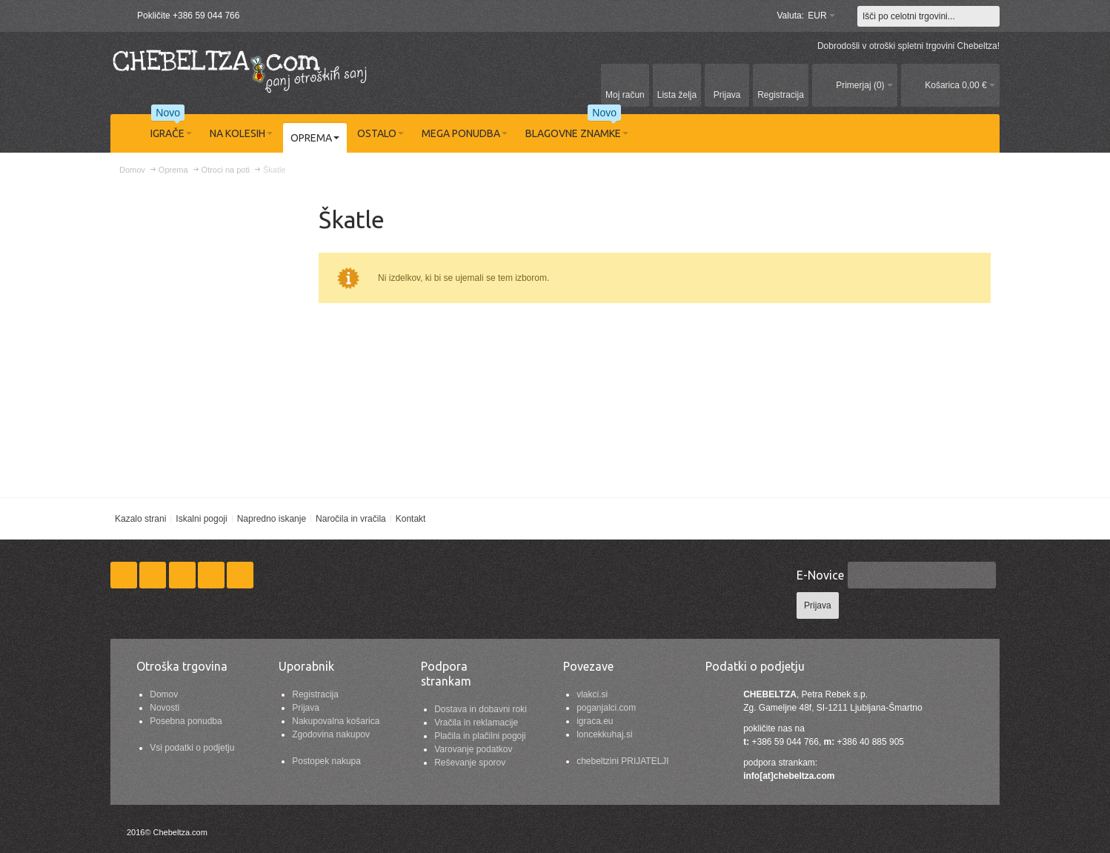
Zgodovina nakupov (331, 734)
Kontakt (411, 519)
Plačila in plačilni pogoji (479, 736)
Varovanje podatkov (473, 749)
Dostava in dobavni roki (480, 709)
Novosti (164, 708)
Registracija (315, 694)
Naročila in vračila (351, 519)
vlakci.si (592, 694)
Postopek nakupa (326, 761)
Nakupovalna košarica (335, 721)
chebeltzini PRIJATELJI (622, 761)
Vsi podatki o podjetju (192, 748)
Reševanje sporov (469, 762)
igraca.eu (594, 721)
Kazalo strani (140, 519)
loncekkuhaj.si (604, 734)
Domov (164, 694)
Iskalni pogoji (201, 519)
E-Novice (820, 575)
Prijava (305, 708)
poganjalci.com (606, 708)
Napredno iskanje (271, 519)
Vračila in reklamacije (476, 722)
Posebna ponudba (186, 721)
